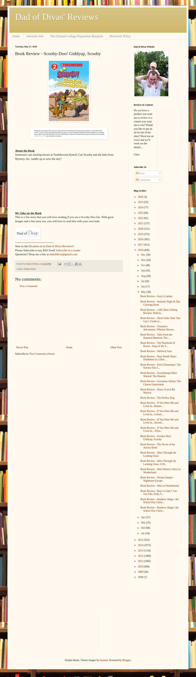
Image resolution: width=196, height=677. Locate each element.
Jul (143, 281)
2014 (141, 545)
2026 (141, 196)
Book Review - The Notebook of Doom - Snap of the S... (157, 345)
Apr (143, 517)
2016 (141, 250)
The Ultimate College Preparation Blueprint (76, 36)
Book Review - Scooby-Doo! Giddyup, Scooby (155, 438)
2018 (141, 239)
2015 (141, 539)
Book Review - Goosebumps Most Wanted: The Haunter (158, 375)
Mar (143, 522)
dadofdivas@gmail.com (63, 254)
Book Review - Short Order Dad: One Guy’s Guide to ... (160, 320)
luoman (104, 660)
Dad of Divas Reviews (59, 246)
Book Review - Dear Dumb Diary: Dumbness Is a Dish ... (158, 358)
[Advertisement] (69, 316)
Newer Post (22, 347)
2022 (141, 218)
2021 (141, 223)
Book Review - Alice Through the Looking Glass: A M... (158, 463)
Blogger (126, 660)
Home (16, 36)
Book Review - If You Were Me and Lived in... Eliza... (159, 429)
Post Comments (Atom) (42, 353)
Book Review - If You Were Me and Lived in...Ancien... (159, 421)
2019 (141, 234)
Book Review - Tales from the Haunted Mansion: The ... (156, 336)
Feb (143, 527)
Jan (143, 533)
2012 (141, 555)
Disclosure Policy (120, 36)
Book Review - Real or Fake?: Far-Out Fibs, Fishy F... (158, 493)
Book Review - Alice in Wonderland (159, 485)
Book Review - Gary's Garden (156, 296)
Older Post (116, 347)
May (143, 292)
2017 (141, 244)
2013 (141, 550)
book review (30, 269)
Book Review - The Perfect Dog (157, 397)
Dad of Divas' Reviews (56, 17)
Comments (143, 180)
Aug (143, 276)
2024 (141, 207)
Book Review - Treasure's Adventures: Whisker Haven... (157, 328)
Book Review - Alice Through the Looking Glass (158, 454)
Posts (140, 173)
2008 (141, 577)
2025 (141, 202)
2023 (141, 212)
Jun (143, 286)
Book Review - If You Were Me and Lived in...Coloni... (159, 413)
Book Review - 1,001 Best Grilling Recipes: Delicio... (158, 311)
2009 (141, 571)
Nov (143, 260)
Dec (143, 254)
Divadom (33, 246)
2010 (141, 566)
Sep (143, 270)
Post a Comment (28, 286)
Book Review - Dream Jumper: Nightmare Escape (156, 479)
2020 (141, 228)
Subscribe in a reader (68, 250)
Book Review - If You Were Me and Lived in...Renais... (159, 404)
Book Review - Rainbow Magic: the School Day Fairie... (159, 501)
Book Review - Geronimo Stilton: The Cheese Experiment (160, 383)
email (137, 140)
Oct (143, 265)
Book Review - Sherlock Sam (156, 351)
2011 (141, 561)
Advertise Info (35, 36)
